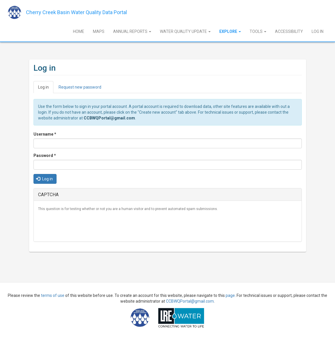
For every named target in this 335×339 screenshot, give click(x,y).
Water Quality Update (185, 31)
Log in (45, 88)
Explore (230, 31)
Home (78, 31)
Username (44, 134)
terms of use (52, 295)
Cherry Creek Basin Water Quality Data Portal (76, 12)
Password (44, 155)
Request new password (80, 87)
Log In (317, 31)
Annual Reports (132, 31)
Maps (98, 31)
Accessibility (289, 31)
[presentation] (82, 226)
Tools (258, 31)
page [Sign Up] (230, 295)
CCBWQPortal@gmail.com (109, 118)
